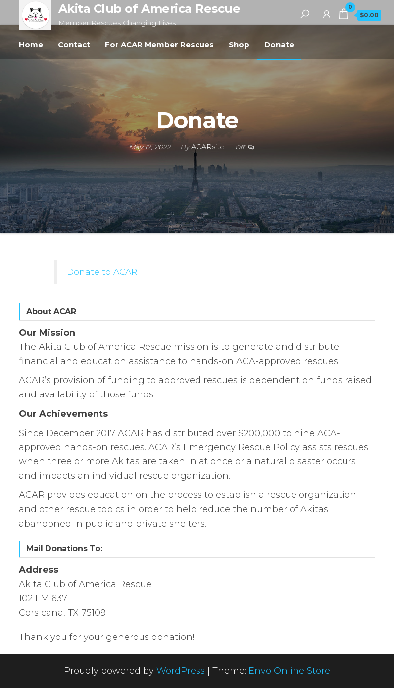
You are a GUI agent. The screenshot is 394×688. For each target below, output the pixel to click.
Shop (239, 44)
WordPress (180, 670)
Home (31, 44)
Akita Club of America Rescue (149, 8)
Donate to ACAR (102, 271)
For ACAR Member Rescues (159, 44)
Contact (74, 44)
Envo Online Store (289, 670)
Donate (279, 44)
